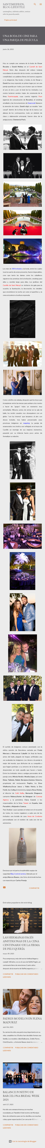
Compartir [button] (34, 888)
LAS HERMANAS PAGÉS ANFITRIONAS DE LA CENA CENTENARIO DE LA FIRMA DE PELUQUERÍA (21, 943)
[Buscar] (34, 4)
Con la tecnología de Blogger (22, 1141)
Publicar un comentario (26, 974)
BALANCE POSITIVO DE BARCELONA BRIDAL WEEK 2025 (21, 1095)
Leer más (7, 977)
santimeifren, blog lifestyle (14, 5)
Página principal (10, 20)
